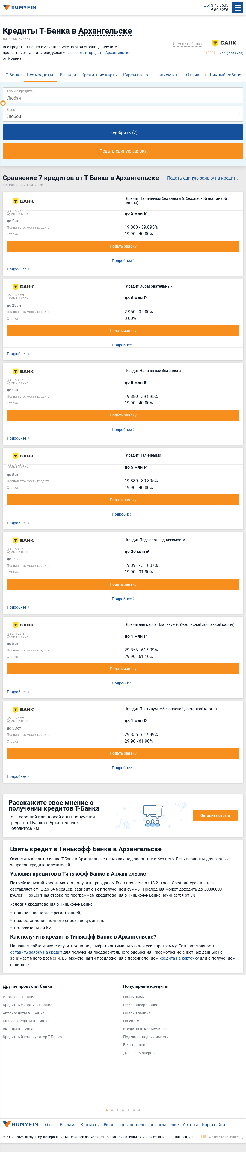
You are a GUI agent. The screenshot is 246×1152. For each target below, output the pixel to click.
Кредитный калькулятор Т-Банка (32, 1037)
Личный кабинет (226, 75)
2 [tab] (112, 1110)
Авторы (190, 1124)
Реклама (68, 1124)
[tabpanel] (60, 1013)
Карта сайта (213, 1124)
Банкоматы (167, 75)
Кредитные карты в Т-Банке (27, 1005)
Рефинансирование (140, 1005)
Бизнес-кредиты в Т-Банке (26, 1021)
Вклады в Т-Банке (18, 1029)
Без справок (134, 1045)
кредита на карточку (179, 958)
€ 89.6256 (219, 10)
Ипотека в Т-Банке (19, 997)
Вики (108, 1124)
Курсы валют (136, 75)
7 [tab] (139, 1110)
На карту (131, 1021)
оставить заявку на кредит (36, 952)
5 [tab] (128, 1110)
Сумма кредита (20, 90)
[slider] (3, 103)
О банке (13, 75)
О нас (50, 1124)
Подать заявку (123, 246)
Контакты (90, 1124)
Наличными (134, 997)
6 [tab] (134, 1110)
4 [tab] (123, 1110)
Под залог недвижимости (146, 1037)
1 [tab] (106, 1110)
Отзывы (194, 75)
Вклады (68, 75)
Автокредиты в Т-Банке (24, 1013)
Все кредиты (40, 75)
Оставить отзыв (215, 815)
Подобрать (123, 132)
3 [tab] (117, 1110)
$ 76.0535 (219, 5)
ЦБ (206, 5)
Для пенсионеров (139, 1053)
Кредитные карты (99, 75)
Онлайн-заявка (137, 1013)
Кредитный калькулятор (145, 1029)
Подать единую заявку (123, 151)
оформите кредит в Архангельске (100, 52)
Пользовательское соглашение (148, 1124)
